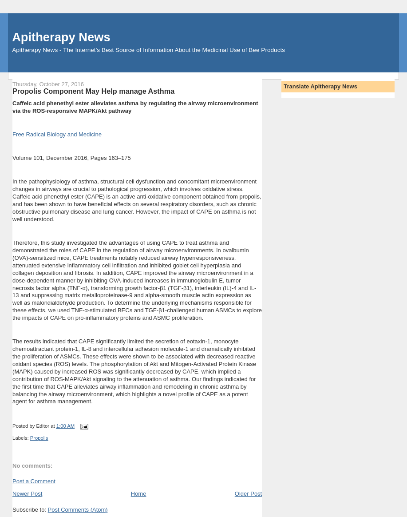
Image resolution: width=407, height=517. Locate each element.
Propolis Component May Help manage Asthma (93, 91)
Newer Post (27, 493)
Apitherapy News (61, 37)
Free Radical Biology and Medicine (57, 134)
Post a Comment (33, 481)
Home (138, 493)
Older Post (248, 493)
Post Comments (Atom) (78, 509)
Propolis (39, 438)
